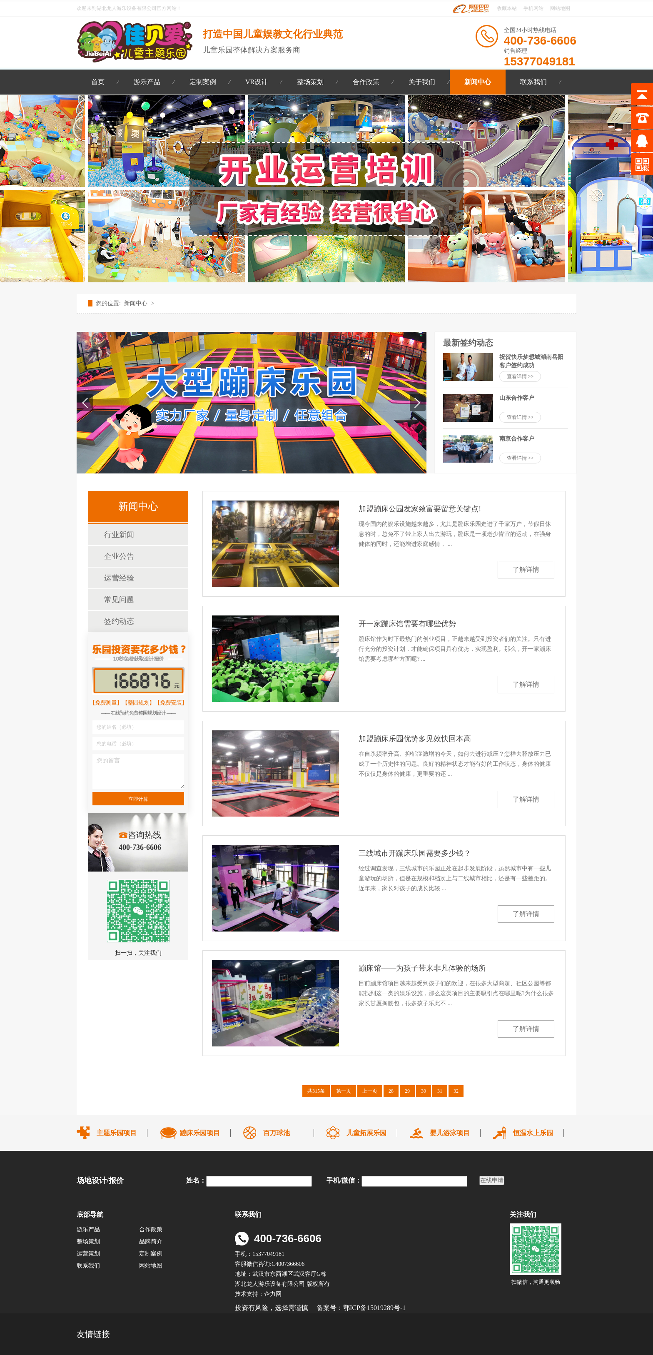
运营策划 (88, 1253)
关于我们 (422, 81)
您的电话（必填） (117, 744)
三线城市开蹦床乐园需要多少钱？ (415, 853)
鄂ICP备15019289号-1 (375, 1307)
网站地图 (560, 8)
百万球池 (276, 1132)
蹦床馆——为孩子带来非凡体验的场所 (422, 968)
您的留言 (108, 760)
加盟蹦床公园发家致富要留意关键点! (420, 509)
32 (456, 1091)
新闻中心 (477, 81)
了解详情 (526, 569)
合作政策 (366, 81)
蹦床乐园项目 (200, 1132)
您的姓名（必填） (117, 727)
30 (423, 1091)
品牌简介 (150, 1241)
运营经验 (119, 578)
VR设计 (256, 81)
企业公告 (119, 556)
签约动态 (119, 621)
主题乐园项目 (117, 1132)
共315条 (316, 1091)
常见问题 (119, 599)
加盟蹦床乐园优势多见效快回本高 (415, 739)
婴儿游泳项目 (450, 1132)
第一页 (343, 1091)
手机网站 (533, 8)
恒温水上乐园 (533, 1132)
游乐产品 (147, 81)
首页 (98, 81)
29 (407, 1091)
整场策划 (310, 81)
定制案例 (202, 81)
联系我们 (533, 81)
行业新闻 (119, 535)
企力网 (273, 1294)
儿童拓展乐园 (366, 1132)
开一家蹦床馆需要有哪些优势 (407, 624)
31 (439, 1091)
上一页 (369, 1091)
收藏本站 (506, 8)
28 (391, 1091)
